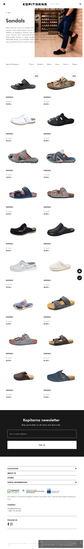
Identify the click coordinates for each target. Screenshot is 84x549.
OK (81, 542)
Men (9, 12)
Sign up (42, 445)
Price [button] (31, 64)
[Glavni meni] (80, 4)
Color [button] (65, 64)
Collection (12, 469)
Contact (11, 505)
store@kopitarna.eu (14, 509)
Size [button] (57, 64)
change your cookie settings (66, 544)
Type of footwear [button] (12, 64)
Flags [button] (74, 64)
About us (11, 473)
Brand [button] (40, 64)
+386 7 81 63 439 (14, 511)
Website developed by (14, 543)
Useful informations (17, 482)
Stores (10, 478)
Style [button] (49, 64)
